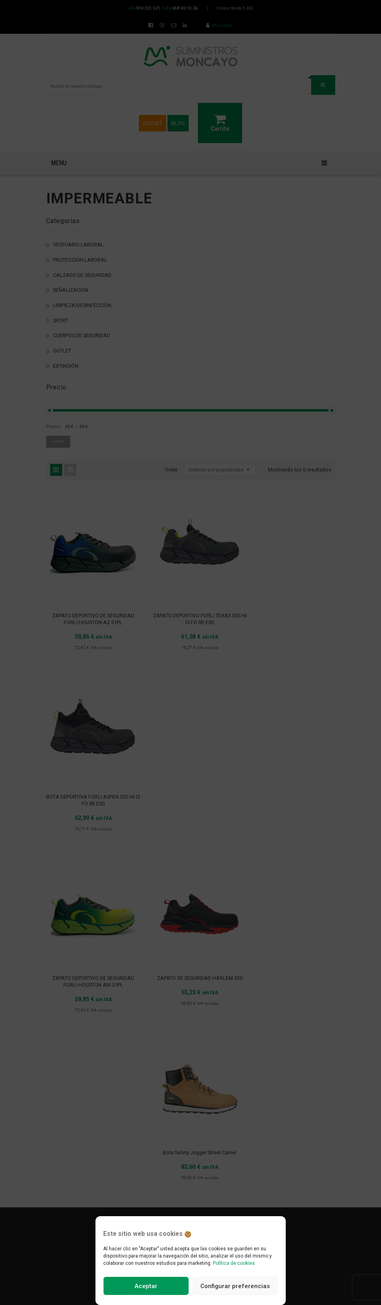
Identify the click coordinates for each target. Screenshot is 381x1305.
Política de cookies (234, 1263)
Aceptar (145, 1286)
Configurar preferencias (235, 1286)
